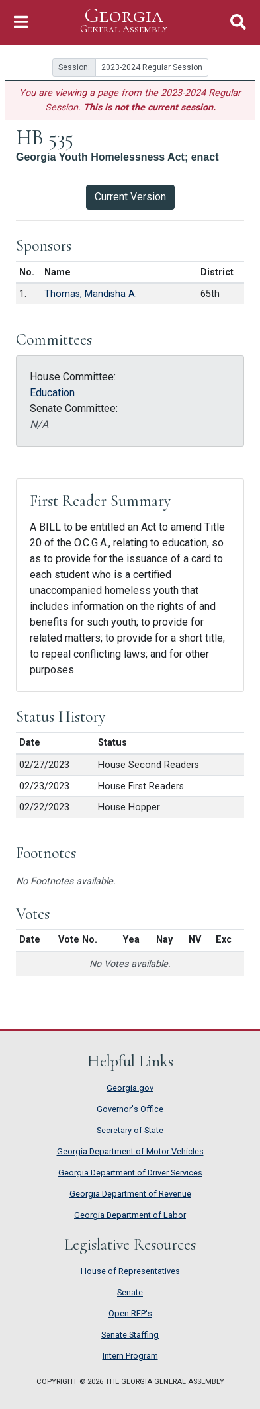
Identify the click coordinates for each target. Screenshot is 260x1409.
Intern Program (130, 1356)
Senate (130, 1292)
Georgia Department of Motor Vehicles (130, 1151)
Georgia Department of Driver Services (130, 1172)
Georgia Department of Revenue (130, 1194)
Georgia (123, 20)
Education (52, 392)
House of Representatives (130, 1271)
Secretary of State (130, 1130)
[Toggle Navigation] (20, 22)
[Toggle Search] (238, 22)
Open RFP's (130, 1313)
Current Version (130, 197)
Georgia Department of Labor (130, 1215)
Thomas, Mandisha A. (90, 294)
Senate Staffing (130, 1335)
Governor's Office (130, 1109)
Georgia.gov (130, 1088)
